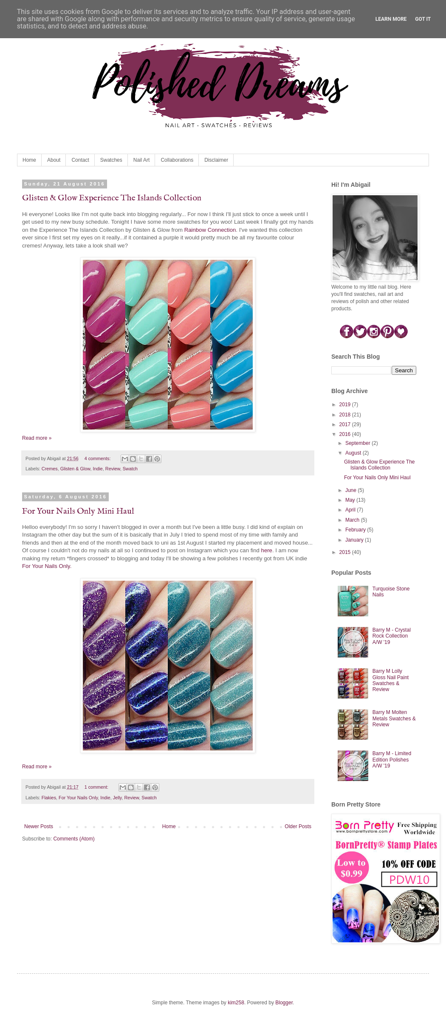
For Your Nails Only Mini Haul (78, 511)
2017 (345, 424)
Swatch (130, 468)
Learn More (391, 19)
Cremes (50, 468)
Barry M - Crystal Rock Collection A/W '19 (392, 636)
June (351, 490)
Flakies (49, 797)
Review (112, 468)
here (266, 550)
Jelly (117, 797)
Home (29, 160)
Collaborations (177, 160)
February (356, 530)
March (353, 520)
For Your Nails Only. (46, 566)
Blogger (284, 1003)
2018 (345, 415)
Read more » (36, 438)
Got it (423, 19)
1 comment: (97, 787)
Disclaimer (216, 160)
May (350, 500)
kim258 (236, 1003)
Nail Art (141, 160)
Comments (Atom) (73, 839)
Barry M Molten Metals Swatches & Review (394, 718)
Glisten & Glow (75, 468)
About (53, 160)
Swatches (111, 160)
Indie (97, 468)
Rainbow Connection (210, 230)
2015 (345, 552)
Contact (80, 160)
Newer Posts (38, 826)
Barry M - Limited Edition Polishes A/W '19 (392, 759)
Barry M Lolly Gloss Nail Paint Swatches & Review (391, 680)
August (354, 453)
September (358, 443)
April (351, 510)
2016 (345, 434)
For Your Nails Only (78, 797)
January (355, 540)
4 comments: (98, 458)
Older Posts (298, 826)
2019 (345, 405)
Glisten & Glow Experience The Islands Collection (111, 198)
